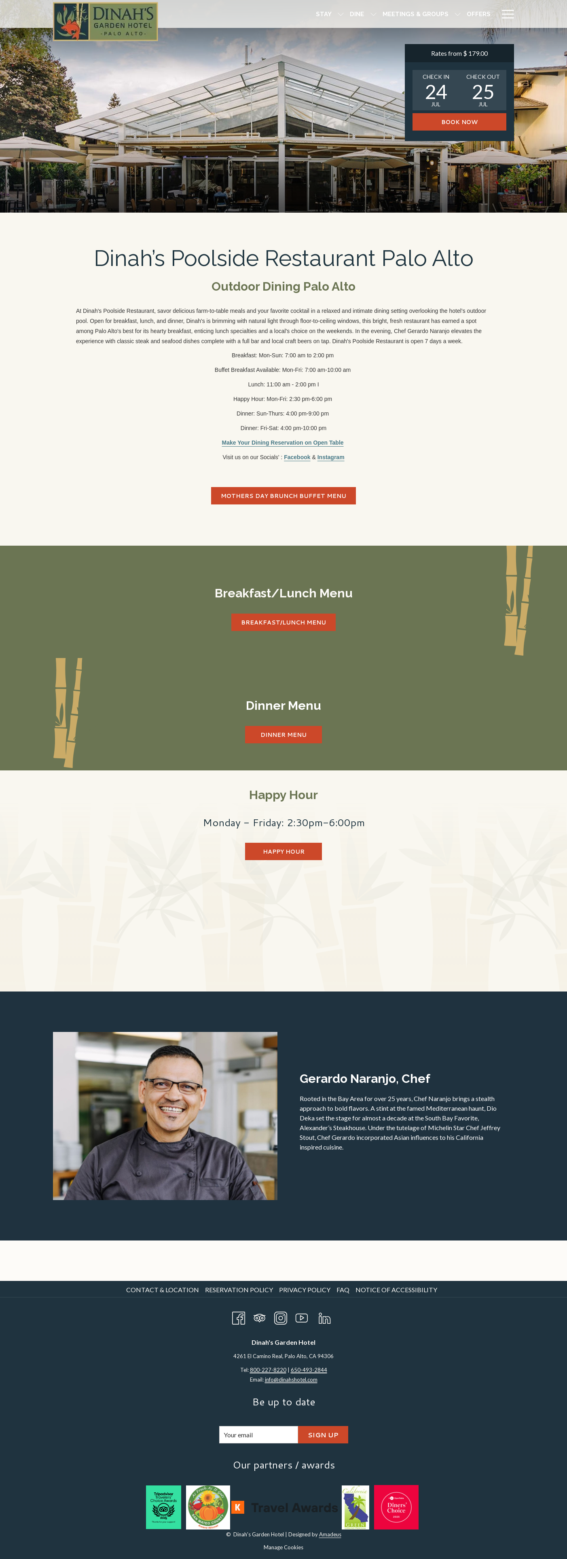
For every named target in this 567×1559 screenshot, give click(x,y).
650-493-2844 (309, 1370)
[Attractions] (468, 14)
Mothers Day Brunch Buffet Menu (283, 496)
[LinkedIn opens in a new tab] (324, 1316)
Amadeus (330, 1534)
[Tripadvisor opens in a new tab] (259, 1316)
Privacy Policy (304, 1289)
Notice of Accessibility (396, 1289)
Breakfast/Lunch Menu (288, 622)
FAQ (342, 1289)
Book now (459, 122)
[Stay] (225, 14)
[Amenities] (419, 14)
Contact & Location (162, 1289)
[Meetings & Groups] (317, 14)
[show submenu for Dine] (275, 14)
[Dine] (258, 14)
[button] (436, 90)
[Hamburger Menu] (505, 14)
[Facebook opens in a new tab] (238, 1316)
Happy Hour (284, 852)
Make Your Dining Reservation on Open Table (283, 442)
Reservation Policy (239, 1289)
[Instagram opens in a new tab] (280, 1316)
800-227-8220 (268, 1370)
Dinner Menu (283, 735)
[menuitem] (163, 1290)
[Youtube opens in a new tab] (301, 1316)
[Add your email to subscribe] (258, 1434)
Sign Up (323, 1434)
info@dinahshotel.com (291, 1379)
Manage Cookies (283, 1547)
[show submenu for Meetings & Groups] (359, 14)
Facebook (297, 457)
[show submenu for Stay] (242, 14)
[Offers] (380, 14)
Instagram (331, 457)
